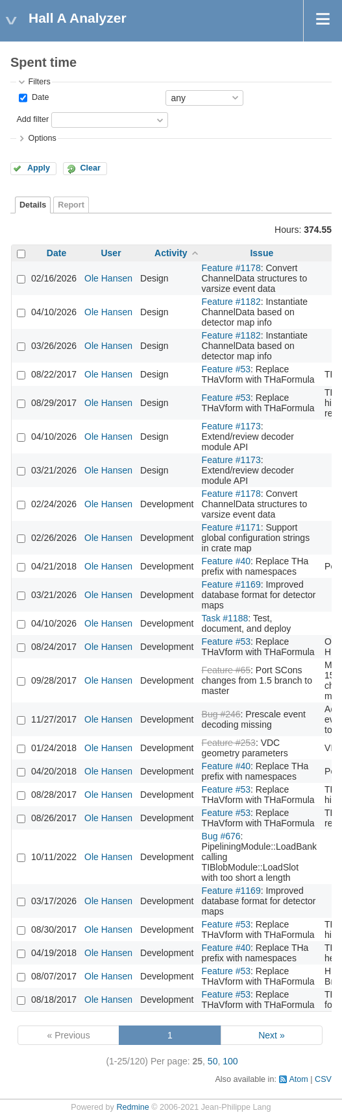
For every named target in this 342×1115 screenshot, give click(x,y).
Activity (171, 253)
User (111, 253)
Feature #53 (226, 369)
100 (230, 1061)
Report (71, 205)
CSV (323, 1079)
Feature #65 (226, 670)
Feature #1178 (231, 268)
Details (32, 205)
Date (39, 97)
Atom (298, 1079)
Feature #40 (226, 561)
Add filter (32, 119)
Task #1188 (225, 618)
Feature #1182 (231, 301)
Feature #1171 (231, 527)
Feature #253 (229, 742)
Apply (38, 168)
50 (213, 1061)
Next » (271, 1035)
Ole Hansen (108, 278)
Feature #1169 (231, 584)
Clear (90, 168)
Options (42, 138)
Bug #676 (221, 836)
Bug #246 (221, 714)
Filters (39, 81)
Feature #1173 (231, 426)
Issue (261, 253)
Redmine (132, 1107)
